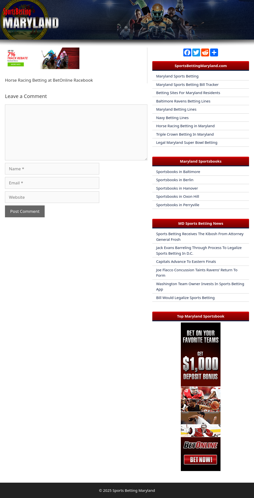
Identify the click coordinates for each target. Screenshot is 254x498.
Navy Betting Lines (172, 117)
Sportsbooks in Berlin (174, 179)
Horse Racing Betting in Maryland (185, 125)
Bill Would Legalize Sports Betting (185, 297)
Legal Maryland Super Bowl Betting (186, 142)
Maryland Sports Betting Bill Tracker (187, 84)
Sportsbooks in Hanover (177, 188)
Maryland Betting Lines (176, 109)
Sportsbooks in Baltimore (178, 171)
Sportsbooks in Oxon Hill (177, 196)
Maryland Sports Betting (177, 76)
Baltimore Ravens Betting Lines (183, 101)
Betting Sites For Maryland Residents (188, 92)
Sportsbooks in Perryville (177, 204)
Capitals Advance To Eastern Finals (186, 261)
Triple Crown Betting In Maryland (185, 134)
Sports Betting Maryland (134, 490)
